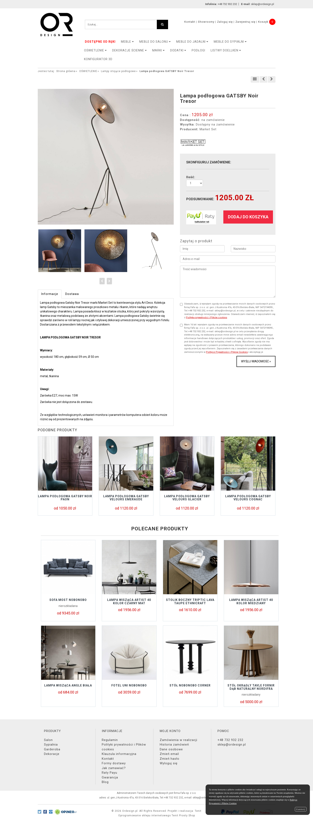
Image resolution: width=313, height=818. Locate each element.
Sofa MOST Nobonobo (68, 600)
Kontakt (189, 21)
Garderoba (52, 749)
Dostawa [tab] (72, 294)
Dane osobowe (171, 749)
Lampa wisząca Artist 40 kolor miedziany (251, 601)
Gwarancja (110, 777)
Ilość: (190, 177)
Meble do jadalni (192, 41)
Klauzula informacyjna (119, 754)
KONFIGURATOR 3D (98, 59)
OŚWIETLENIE (95, 50)
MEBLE (127, 41)
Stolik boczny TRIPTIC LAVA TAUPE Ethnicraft (190, 601)
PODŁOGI (198, 50)
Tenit (198, 810)
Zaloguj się (225, 21)
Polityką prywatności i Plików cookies (206, 317)
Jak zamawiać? (114, 768)
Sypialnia (51, 744)
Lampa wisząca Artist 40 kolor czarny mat (129, 601)
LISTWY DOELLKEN (226, 50)
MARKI (158, 50)
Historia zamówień (174, 744)
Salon (48, 740)
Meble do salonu (155, 41)
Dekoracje (51, 754)
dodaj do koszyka (248, 216)
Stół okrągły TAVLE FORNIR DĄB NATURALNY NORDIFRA (251, 687)
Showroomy (206, 21)
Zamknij (300, 809)
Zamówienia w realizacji (178, 740)
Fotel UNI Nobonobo (129, 685)
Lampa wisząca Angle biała (68, 685)
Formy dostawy (114, 763)
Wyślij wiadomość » (256, 361)
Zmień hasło (169, 759)
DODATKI (178, 50)
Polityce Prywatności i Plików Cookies (227, 352)
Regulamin (110, 740)
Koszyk (263, 21)
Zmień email (169, 754)
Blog (105, 782)
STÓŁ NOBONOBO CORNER (190, 685)
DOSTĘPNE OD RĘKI (100, 41)
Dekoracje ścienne (129, 50)
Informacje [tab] (49, 294)
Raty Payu (109, 772)
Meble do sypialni (230, 41)
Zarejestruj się (245, 21)
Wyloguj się (168, 763)
